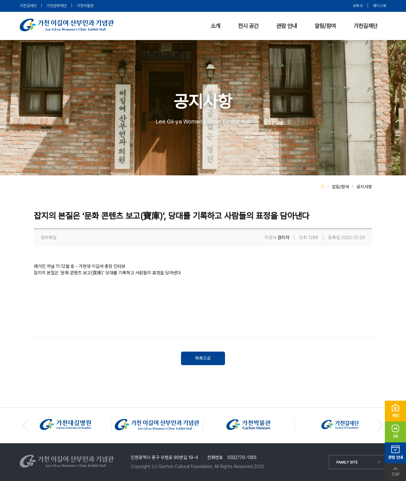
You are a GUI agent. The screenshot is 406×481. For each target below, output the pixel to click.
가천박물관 (85, 5)
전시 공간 (248, 26)
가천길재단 (28, 5)
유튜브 (358, 5)
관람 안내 (286, 26)
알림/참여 (325, 26)
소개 (215, 26)
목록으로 (203, 358)
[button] (380, 425)
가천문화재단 (57, 5)
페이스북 (379, 5)
